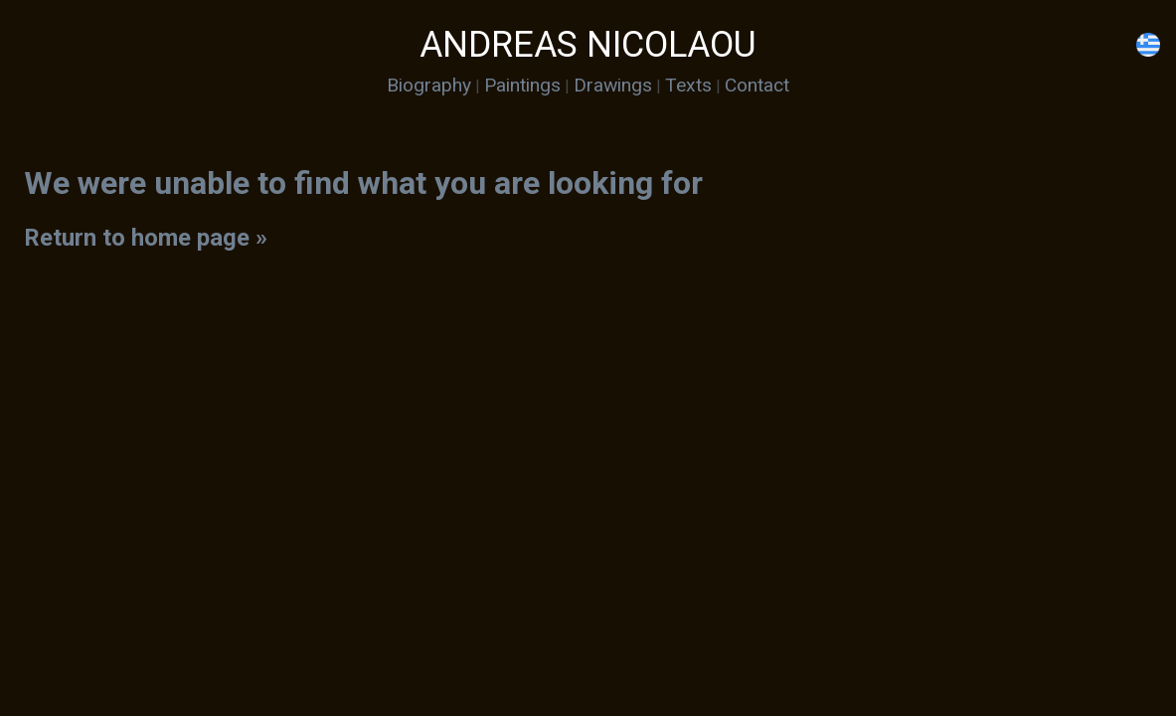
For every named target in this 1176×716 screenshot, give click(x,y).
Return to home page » (145, 238)
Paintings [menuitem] (522, 85)
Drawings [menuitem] (613, 85)
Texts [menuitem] (688, 85)
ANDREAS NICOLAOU (588, 45)
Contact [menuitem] (757, 85)
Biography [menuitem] (429, 85)
